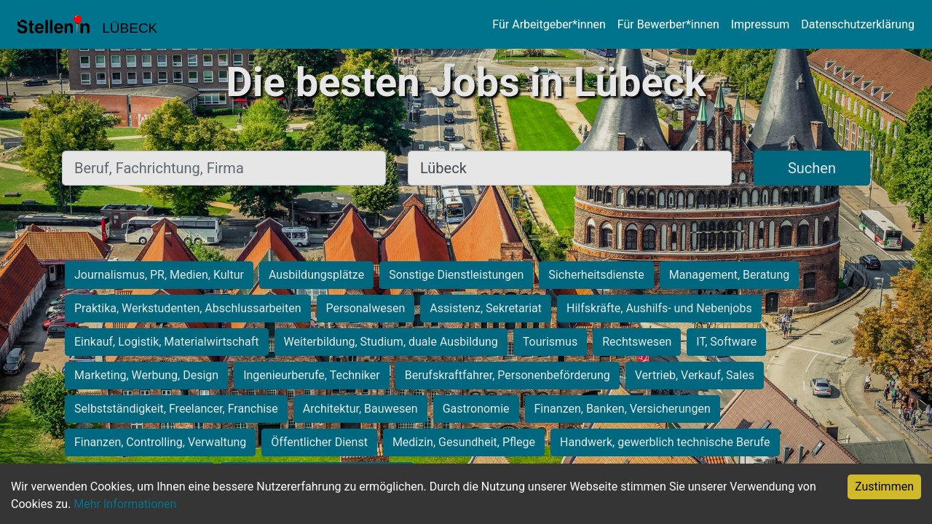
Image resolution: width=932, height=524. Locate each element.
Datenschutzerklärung (858, 24)
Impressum (760, 24)
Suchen (812, 168)
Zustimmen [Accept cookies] (884, 486)
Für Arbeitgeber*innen (548, 24)
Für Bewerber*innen (668, 24)
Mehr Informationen (125, 504)
